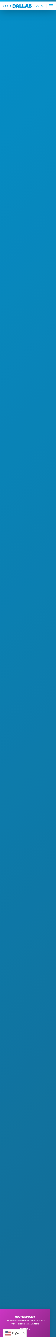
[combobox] (15, 1333)
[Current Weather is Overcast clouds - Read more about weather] (37, 6)
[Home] (17, 6)
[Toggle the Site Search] (43, 6)
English (12, 1333)
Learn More (33, 1324)
